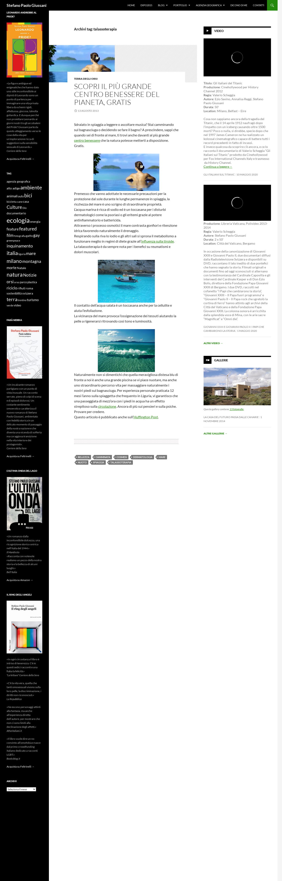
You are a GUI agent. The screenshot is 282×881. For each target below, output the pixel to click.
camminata (103, 457)
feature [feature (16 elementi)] (13, 229)
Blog (161, 5)
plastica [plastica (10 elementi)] (32, 282)
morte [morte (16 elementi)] (12, 267)
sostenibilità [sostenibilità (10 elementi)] (14, 293)
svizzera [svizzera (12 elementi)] (27, 293)
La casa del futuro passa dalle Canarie (231, 417)
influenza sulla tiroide (157, 241)
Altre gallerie (215, 433)
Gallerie (221, 360)
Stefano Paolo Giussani (26, 5)
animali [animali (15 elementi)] (12, 196)
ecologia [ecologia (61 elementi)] (18, 220)
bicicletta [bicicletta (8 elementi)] (12, 201)
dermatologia (142, 457)
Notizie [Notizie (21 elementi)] (30, 274)
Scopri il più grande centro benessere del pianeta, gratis (117, 94)
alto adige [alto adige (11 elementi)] (13, 188)
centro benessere (87, 140)
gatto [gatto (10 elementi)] (29, 236)
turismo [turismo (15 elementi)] (33, 300)
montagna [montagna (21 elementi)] (31, 261)
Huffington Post (146, 417)
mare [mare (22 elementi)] (31, 253)
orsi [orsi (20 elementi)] (10, 281)
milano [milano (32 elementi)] (14, 261)
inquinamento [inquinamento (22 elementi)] (20, 245)
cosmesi (122, 457)
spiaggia (98, 462)
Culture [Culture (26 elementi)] (14, 207)
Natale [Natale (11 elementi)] (21, 268)
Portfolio (180, 5)
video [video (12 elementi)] (17, 305)
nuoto (82, 462)
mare (162, 457)
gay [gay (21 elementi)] (36, 235)
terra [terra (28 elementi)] (12, 299)
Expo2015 (146, 5)
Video (219, 31)
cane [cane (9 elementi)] (19, 201)
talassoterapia (120, 462)
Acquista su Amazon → (20, 580)
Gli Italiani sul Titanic (219, 174)
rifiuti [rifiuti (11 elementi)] (21, 288)
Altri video (213, 343)
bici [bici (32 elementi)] (28, 195)
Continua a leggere (218, 166)
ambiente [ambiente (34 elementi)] (31, 187)
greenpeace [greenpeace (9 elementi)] (13, 240)
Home (131, 5)
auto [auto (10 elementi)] (21, 196)
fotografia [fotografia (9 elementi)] (20, 236)
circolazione (107, 406)
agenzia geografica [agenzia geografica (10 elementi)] (18, 181)
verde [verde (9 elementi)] (10, 305)
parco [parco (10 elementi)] (23, 282)
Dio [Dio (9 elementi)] (24, 207)
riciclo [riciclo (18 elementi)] (12, 287)
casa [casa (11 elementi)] (26, 201)
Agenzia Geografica (209, 5)
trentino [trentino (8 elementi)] (22, 300)
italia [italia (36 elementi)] (12, 253)
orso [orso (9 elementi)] (16, 282)
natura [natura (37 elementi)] (15, 274)
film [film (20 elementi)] (10, 235)
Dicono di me (238, 5)
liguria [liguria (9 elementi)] (22, 254)
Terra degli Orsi (86, 78)
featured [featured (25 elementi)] (28, 228)
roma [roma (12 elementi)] (29, 288)
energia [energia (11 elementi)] (35, 221)
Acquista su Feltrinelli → (20, 158)
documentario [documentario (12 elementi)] (16, 213)
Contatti (258, 5)
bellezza (83, 457)
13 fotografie (237, 409)
